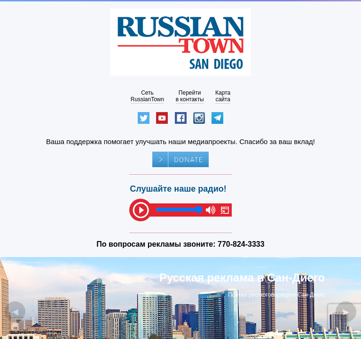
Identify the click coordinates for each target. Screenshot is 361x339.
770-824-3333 (241, 244)
